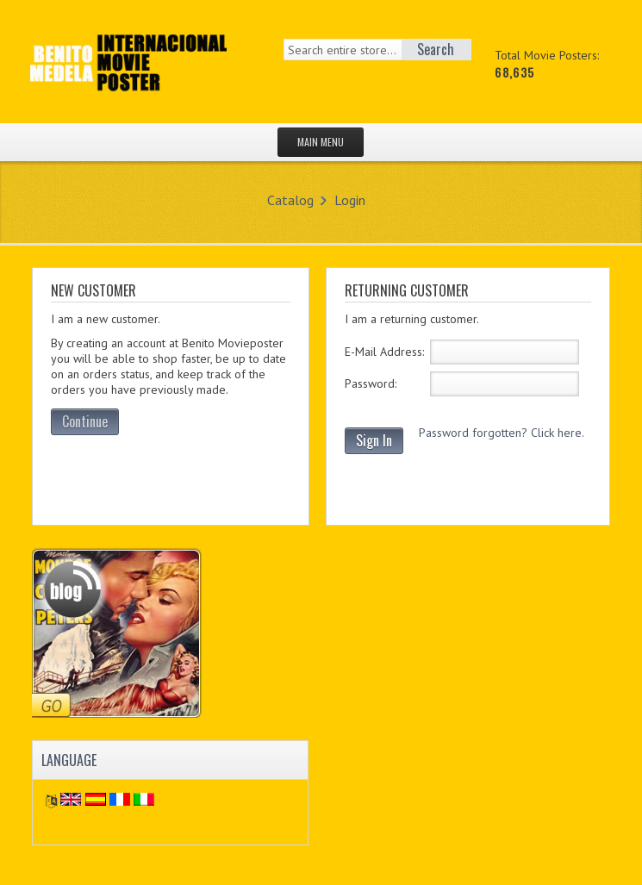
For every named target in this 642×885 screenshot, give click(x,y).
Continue (85, 421)
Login (349, 200)
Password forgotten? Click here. (501, 432)
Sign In (374, 440)
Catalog (290, 200)
